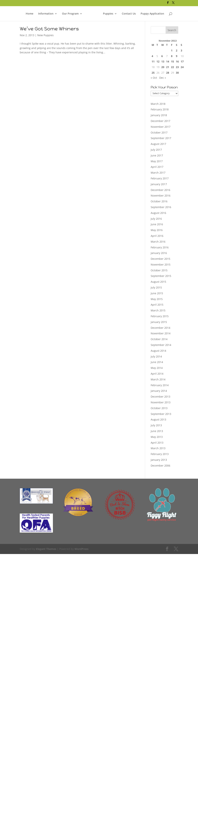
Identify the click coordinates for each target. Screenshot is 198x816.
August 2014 (158, 350)
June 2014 (157, 362)
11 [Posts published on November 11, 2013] (153, 61)
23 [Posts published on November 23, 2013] (177, 67)
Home (30, 11)
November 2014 (160, 333)
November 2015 (160, 264)
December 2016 (160, 190)
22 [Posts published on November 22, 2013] (172, 67)
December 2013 (160, 396)
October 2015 (159, 270)
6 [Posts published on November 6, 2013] (162, 56)
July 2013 (156, 425)
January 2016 (159, 253)
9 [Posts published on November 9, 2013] (176, 56)
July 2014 (156, 356)
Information (46, 11)
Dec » (162, 77)
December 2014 (160, 327)
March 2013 (158, 448)
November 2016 (160, 195)
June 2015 (157, 293)
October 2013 (159, 408)
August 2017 (158, 144)
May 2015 (157, 299)
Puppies (108, 11)
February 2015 (160, 316)
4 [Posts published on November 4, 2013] (152, 56)
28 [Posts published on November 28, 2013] (167, 72)
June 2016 (157, 224)
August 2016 (158, 213)
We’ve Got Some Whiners (49, 29)
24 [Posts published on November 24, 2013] (182, 67)
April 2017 (157, 167)
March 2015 (158, 310)
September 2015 (161, 276)
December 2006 (160, 465)
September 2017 (161, 138)
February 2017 (160, 178)
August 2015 (158, 281)
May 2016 (157, 230)
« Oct (154, 77)
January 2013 (159, 460)
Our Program (70, 11)
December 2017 (160, 121)
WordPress (80, 549)
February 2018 (160, 109)
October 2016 (159, 201)
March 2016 (158, 241)
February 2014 (160, 385)
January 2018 (159, 115)
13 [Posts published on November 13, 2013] (162, 61)
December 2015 (160, 259)
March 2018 (158, 104)
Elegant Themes (45, 549)
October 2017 (159, 132)
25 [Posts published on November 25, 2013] (153, 72)
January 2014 (159, 391)
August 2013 (158, 419)
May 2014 (157, 368)
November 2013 (160, 402)
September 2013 (161, 414)
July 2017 (156, 149)
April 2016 (157, 236)
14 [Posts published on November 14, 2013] (167, 61)
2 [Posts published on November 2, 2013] (176, 50)
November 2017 (160, 126)
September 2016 (161, 207)
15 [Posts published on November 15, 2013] (172, 61)
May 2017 (157, 161)
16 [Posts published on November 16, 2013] (177, 61)
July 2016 (156, 218)
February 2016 (160, 247)
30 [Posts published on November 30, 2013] (177, 72)
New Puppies (45, 35)
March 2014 (158, 379)
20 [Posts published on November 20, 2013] (162, 67)
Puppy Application (152, 11)
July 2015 (156, 287)
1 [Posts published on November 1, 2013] (171, 50)
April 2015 (157, 304)
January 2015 (159, 322)
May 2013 (157, 437)
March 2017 (158, 172)
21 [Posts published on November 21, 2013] (167, 67)
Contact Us (129, 11)
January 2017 (159, 184)
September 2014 (161, 345)
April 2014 (157, 373)
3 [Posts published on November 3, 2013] (181, 50)
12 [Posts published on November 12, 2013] (157, 61)
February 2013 (160, 454)
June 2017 (157, 155)
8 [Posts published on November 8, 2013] (171, 56)
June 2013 (157, 431)
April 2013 (157, 442)
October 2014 (159, 339)
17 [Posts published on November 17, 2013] (182, 61)
